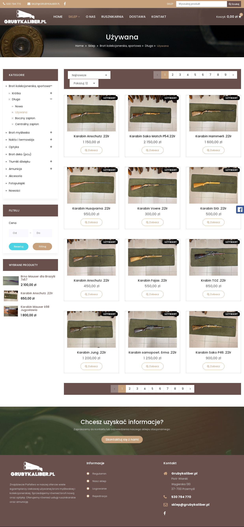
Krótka (16, 93)
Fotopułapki (17, 183)
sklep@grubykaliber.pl (190, 496)
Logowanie (100, 481)
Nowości (14, 191)
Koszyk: (228, 16)
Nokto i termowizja (21, 140)
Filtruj (42, 246)
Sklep (170, 4)
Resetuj (18, 246)
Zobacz (91, 142)
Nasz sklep (99, 473)
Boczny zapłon (25, 118)
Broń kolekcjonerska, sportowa (120, 46)
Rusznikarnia (104, 16)
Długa (149, 46)
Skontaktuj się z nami (122, 431)
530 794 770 (181, 489)
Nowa (19, 106)
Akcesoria (15, 176)
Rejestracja (100, 488)
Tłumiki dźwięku (19, 162)
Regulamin (99, 466)
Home (49, 16)
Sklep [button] (65, 16)
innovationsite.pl (151, 523)
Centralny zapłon (27, 124)
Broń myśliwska (19, 133)
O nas (82, 16)
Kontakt (150, 16)
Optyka (14, 147)
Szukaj (234, 4)
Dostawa (129, 16)
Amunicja (15, 169)
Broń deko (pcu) (20, 154)
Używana (21, 112)
